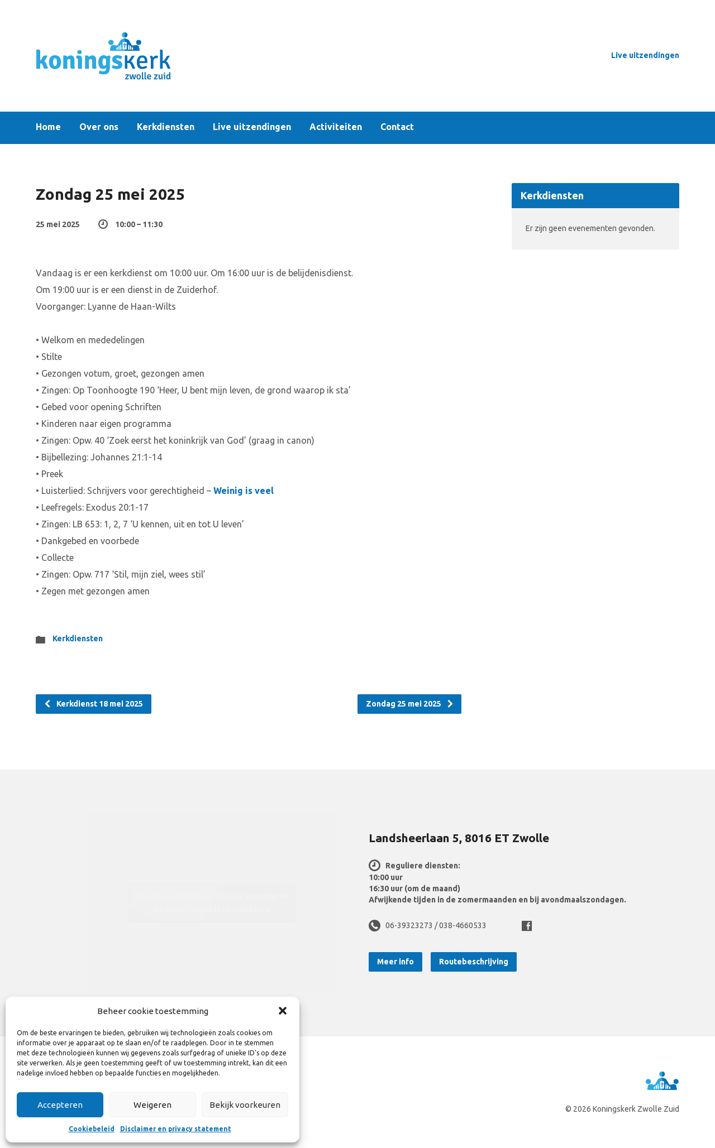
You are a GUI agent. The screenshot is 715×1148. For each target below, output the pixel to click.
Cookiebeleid (92, 1128)
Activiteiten (335, 127)
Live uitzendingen (645, 55)
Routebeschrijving (473, 961)
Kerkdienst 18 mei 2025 (93, 703)
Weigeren (152, 1104)
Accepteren (60, 1104)
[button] (282, 1010)
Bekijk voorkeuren (244, 1104)
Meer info (395, 961)
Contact (397, 127)
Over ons (98, 127)
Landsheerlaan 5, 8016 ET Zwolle (459, 837)
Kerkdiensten (165, 127)
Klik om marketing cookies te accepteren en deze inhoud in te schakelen (212, 903)
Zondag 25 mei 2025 (410, 703)
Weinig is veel (243, 491)
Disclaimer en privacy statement (175, 1128)
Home (48, 127)
